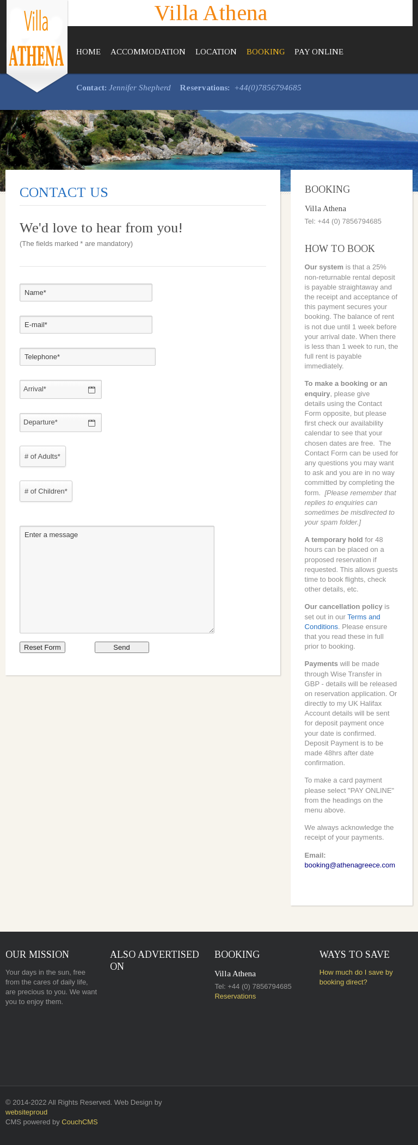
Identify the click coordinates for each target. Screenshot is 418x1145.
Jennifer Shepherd (140, 87)
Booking (266, 51)
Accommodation (148, 51)
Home (88, 51)
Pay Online (318, 51)
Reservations (235, 996)
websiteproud (26, 1112)
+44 (241, 87)
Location (216, 51)
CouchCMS (79, 1122)
